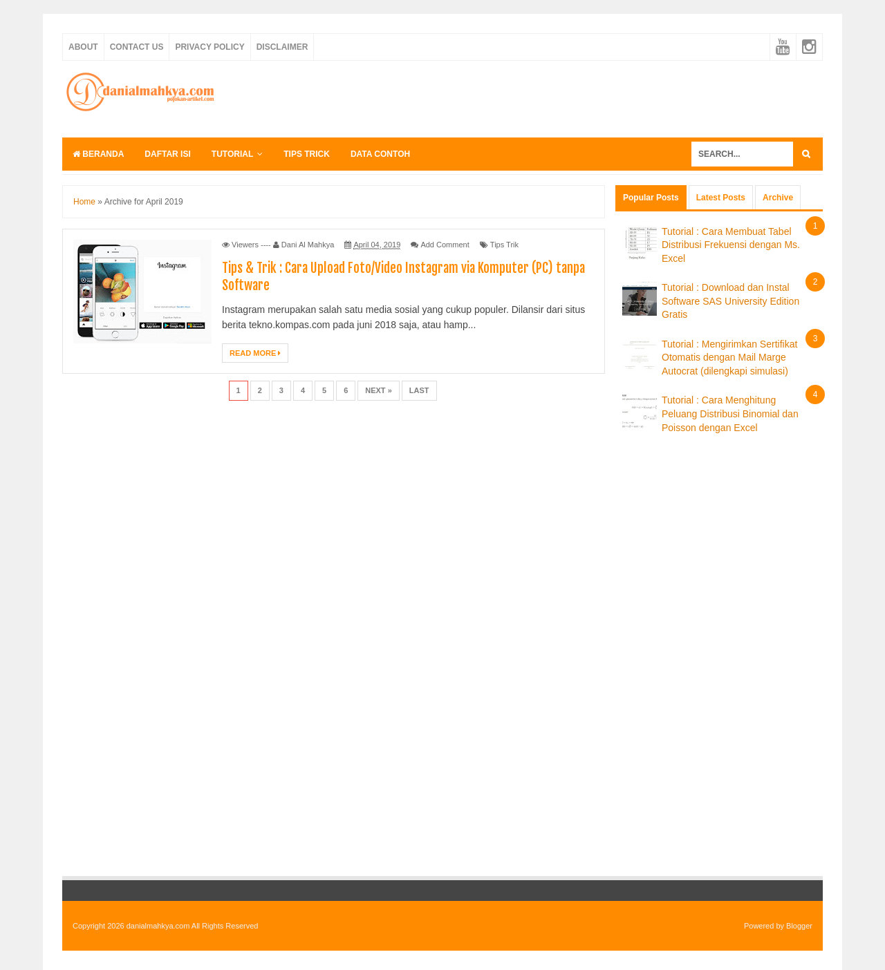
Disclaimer (282, 47)
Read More (255, 353)
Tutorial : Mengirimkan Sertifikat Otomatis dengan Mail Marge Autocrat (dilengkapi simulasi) (729, 358)
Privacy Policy (209, 47)
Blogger (799, 926)
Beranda (98, 154)
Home (84, 202)
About (83, 47)
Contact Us (137, 47)
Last (419, 390)
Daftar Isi (167, 154)
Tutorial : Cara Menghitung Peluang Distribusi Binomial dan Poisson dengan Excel (730, 413)
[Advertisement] (571, 97)
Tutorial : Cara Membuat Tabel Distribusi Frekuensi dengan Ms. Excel (731, 245)
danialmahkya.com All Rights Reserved (193, 926)
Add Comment (444, 244)
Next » (378, 390)
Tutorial (232, 154)
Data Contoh (380, 154)
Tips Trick (306, 154)
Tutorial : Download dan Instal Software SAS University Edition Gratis (730, 301)
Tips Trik (504, 244)
